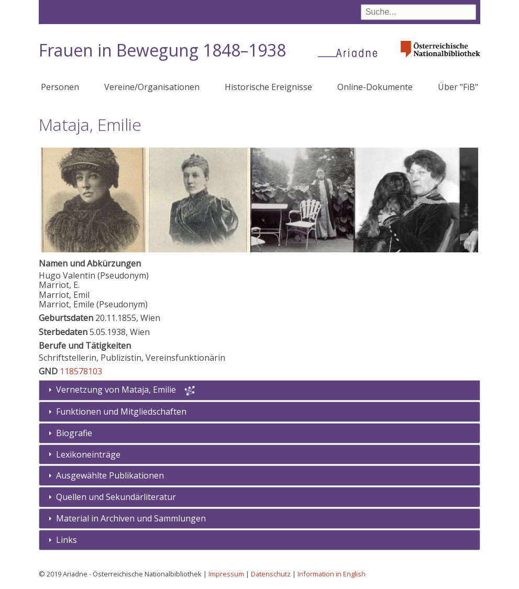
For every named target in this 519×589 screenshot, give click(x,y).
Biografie (74, 433)
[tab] (259, 412)
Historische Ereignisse (268, 87)
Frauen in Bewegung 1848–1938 (162, 50)
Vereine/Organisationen (152, 87)
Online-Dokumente (375, 87)
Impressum (226, 574)
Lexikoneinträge (88, 454)
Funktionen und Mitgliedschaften (121, 411)
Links (66, 540)
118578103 (81, 371)
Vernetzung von (117, 389)
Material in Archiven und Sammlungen (131, 518)
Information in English (331, 574)
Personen (60, 87)
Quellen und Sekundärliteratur (116, 497)
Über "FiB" (458, 87)
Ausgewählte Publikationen (110, 475)
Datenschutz (271, 574)
